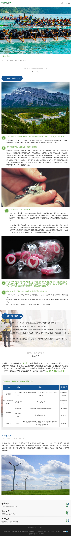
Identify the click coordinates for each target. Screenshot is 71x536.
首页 (16, 61)
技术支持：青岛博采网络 (37, 534)
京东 (40, 527)
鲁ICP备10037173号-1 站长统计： (54, 531)
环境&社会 (6, 56)
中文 (65, 3)
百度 (36, 527)
